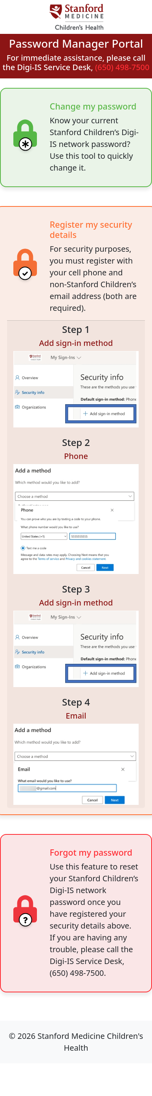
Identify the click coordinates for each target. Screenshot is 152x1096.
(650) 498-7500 (122, 67)
